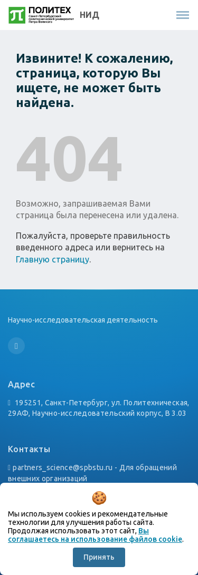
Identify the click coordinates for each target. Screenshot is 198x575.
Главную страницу (52, 259)
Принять (99, 557)
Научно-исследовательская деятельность (83, 320)
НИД (89, 15)
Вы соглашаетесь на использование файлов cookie (95, 535)
